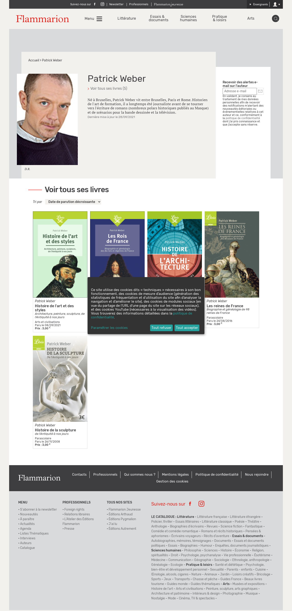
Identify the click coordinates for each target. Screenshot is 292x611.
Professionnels (138, 4)
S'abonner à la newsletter (38, 510)
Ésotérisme (262, 556)
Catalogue (27, 549)
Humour (206, 546)
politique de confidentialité (243, 119)
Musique (252, 594)
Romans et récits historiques (221, 532)
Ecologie (177, 565)
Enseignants (259, 4)
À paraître (27, 520)
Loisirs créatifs (243, 575)
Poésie (240, 522)
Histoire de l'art (162, 589)
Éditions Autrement (122, 529)
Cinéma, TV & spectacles (197, 599)
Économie (242, 551)
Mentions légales (175, 475)
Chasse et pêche (205, 580)
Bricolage (263, 575)
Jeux (167, 580)
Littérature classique (217, 522)
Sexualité (217, 570)
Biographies (189, 546)
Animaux (210, 575)
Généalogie (159, 565)
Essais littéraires (187, 522)
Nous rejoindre (257, 475)
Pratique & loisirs (219, 19)
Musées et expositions (248, 585)
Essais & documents (157, 19)
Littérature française (212, 517)
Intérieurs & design (206, 594)
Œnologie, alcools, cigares (169, 575)
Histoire (226, 551)
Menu (90, 19)
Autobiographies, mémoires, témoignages (181, 541)
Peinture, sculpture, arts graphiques (232, 589)
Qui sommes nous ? (139, 475)
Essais (172, 546)
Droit (174, 556)
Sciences (211, 551)
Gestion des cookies (172, 482)
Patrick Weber (45, 302)
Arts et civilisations (189, 589)
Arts (250, 19)
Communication (179, 561)
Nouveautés (29, 515)
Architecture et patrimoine (170, 594)
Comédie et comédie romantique (174, 532)
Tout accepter (187, 328)
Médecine (158, 561)
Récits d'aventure (216, 537)
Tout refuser (161, 328)
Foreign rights (74, 510)
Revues (212, 527)
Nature (196, 575)
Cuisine (260, 570)
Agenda (25, 529)
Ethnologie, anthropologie (250, 561)
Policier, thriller (161, 522)
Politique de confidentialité (217, 475)
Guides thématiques (205, 585)
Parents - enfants (239, 570)
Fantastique (254, 527)
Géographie (202, 561)
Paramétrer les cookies (109, 328)
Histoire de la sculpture (55, 431)
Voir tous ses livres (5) (108, 89)
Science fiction (231, 527)
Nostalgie (158, 599)
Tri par (37, 203)
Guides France (230, 580)
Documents (222, 541)
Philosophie (192, 551)
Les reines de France (225, 307)
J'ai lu (113, 525)
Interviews (27, 539)
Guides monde (177, 585)
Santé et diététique (229, 565)
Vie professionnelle (237, 556)
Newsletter (116, 4)
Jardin (224, 575)
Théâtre (253, 522)
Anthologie (159, 527)
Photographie (233, 594)
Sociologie (221, 561)
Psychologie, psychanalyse (201, 556)
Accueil (33, 61)
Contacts (79, 475)
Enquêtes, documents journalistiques (242, 546)
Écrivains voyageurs (186, 537)
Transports (182, 580)
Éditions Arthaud (121, 515)
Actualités (27, 525)
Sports (156, 580)
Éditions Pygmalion (122, 520)
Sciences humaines (188, 19)
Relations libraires (77, 515)
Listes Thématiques (34, 534)
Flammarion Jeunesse (125, 510)
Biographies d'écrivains (187, 527)
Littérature (126, 19)
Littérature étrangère (245, 517)
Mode (172, 599)
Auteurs (25, 544)
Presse (69, 529)
